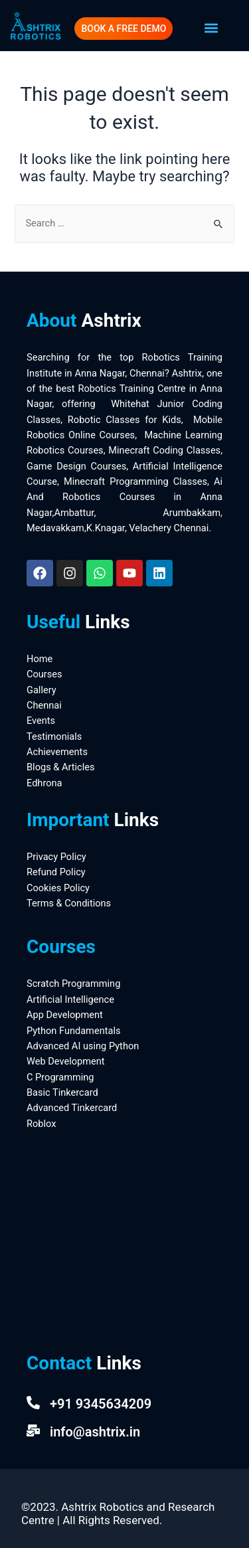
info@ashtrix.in (95, 1432)
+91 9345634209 (100, 1404)
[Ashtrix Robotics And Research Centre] (124, 1236)
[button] (211, 28)
